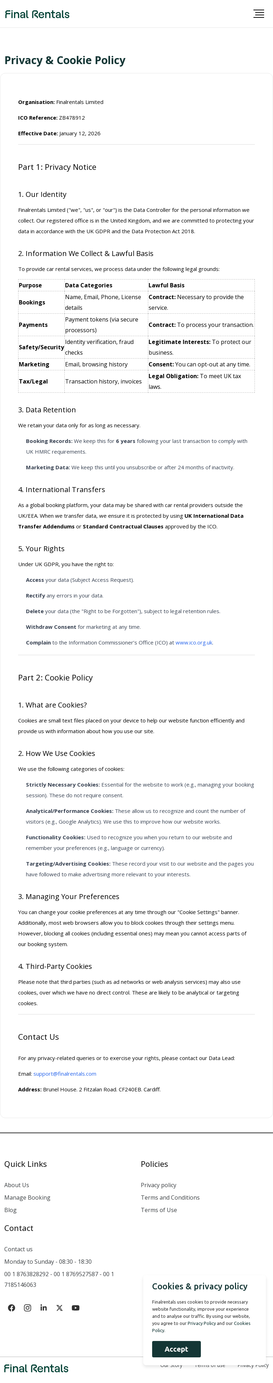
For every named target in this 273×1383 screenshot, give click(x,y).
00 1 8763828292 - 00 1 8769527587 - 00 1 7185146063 (59, 1279)
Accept (176, 1349)
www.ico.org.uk (194, 642)
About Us (16, 1185)
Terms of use (209, 1365)
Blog (10, 1210)
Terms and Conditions (170, 1197)
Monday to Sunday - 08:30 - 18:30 (48, 1261)
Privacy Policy (253, 1365)
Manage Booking (27, 1197)
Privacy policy (158, 1185)
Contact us (18, 1249)
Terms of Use (159, 1210)
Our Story (171, 1365)
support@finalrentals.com (64, 1073)
